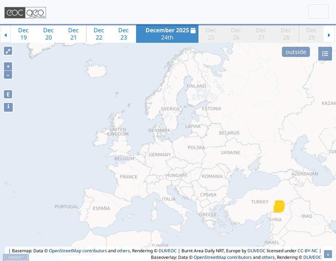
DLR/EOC (168, 251)
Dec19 (23, 33)
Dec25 (211, 33)
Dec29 (311, 33)
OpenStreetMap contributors (78, 251)
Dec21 (73, 33)
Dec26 (236, 33)
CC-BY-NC (308, 251)
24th (171, 33)
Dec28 (286, 33)
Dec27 (261, 33)
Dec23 (123, 33)
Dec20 (48, 33)
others (123, 251)
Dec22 (99, 33)
